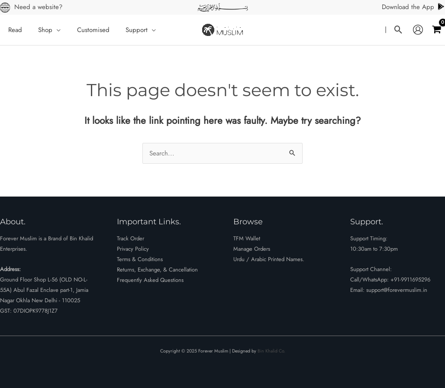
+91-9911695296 (410, 279)
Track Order (130, 238)
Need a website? (38, 7)
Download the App (413, 7)
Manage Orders (251, 249)
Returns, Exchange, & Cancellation (157, 269)
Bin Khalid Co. (271, 351)
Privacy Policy (133, 249)
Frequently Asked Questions (150, 280)
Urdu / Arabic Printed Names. (268, 259)
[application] (52, 30)
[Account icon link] (418, 30)
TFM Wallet (246, 238)
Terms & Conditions (140, 259)
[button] (398, 29)
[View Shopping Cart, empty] (436, 30)
